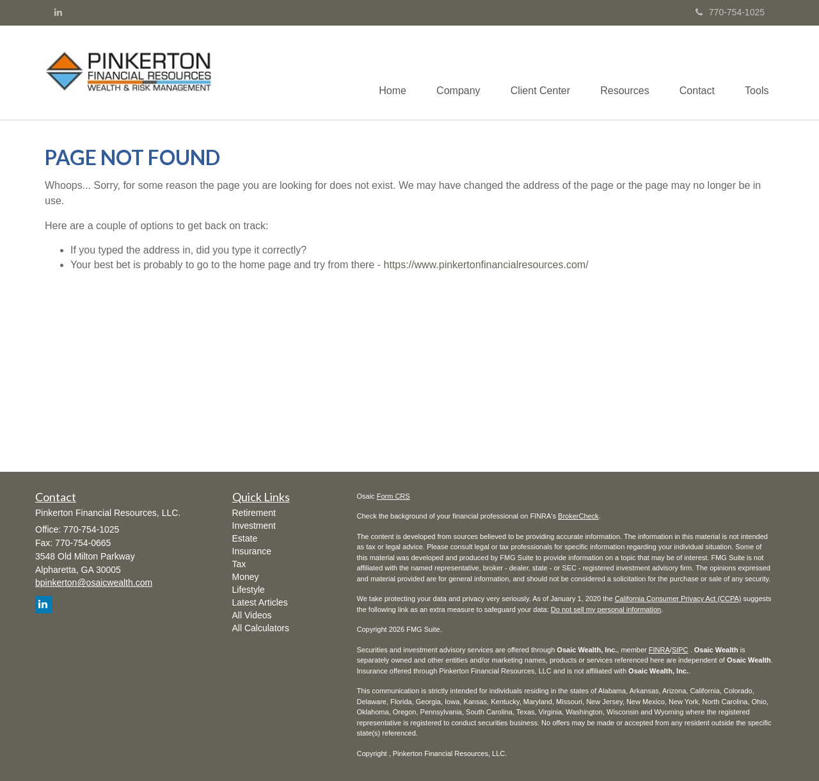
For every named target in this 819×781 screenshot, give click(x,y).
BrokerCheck (578, 516)
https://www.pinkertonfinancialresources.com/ (485, 264)
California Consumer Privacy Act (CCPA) (678, 598)
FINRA (659, 650)
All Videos (252, 615)
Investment (254, 525)
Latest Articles (260, 602)
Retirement (254, 513)
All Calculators (260, 628)
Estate (245, 538)
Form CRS (393, 496)
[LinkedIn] (58, 12)
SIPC (680, 650)
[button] (450, 72)
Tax (239, 564)
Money (245, 577)
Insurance (251, 551)
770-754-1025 (730, 12)
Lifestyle (248, 589)
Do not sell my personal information (606, 609)
